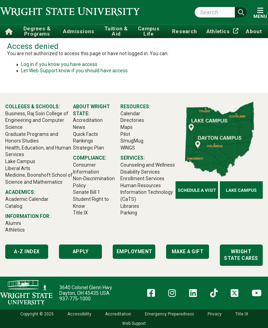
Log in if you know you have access (59, 64)
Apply (81, 251)
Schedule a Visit (197, 190)
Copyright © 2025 (37, 314)
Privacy (215, 314)
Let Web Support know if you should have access (74, 70)
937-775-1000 (75, 298)
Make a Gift (188, 251)
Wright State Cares (241, 255)
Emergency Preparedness (169, 314)
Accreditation (118, 314)
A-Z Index (27, 251)
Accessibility (79, 314)
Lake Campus (241, 190)
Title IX (241, 314)
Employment (134, 251)
